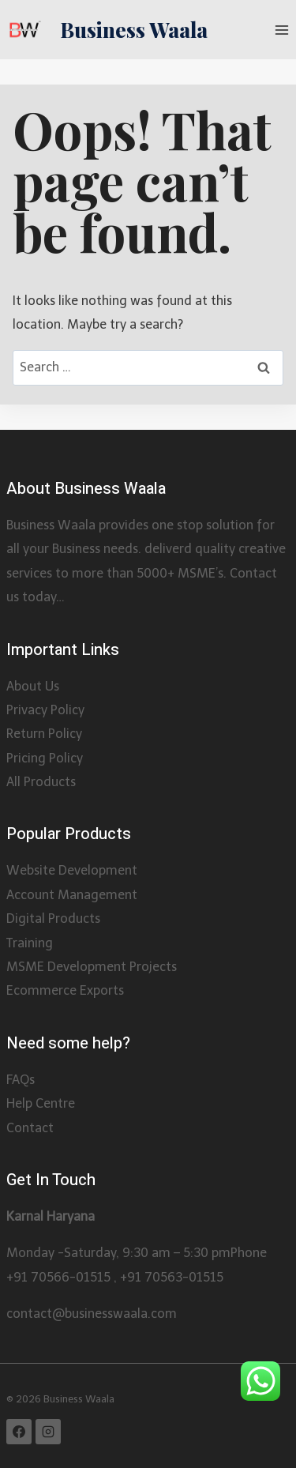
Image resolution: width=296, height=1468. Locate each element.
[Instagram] (48, 1431)
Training (29, 942)
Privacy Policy (45, 709)
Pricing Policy (44, 758)
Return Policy (44, 733)
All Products (41, 781)
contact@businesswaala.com (91, 1313)
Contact (30, 1127)
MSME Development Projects (91, 966)
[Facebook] (19, 1431)
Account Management (71, 894)
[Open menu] (281, 29)
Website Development (71, 870)
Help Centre (40, 1103)
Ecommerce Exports (65, 990)
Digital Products (53, 918)
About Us (32, 686)
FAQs (20, 1079)
